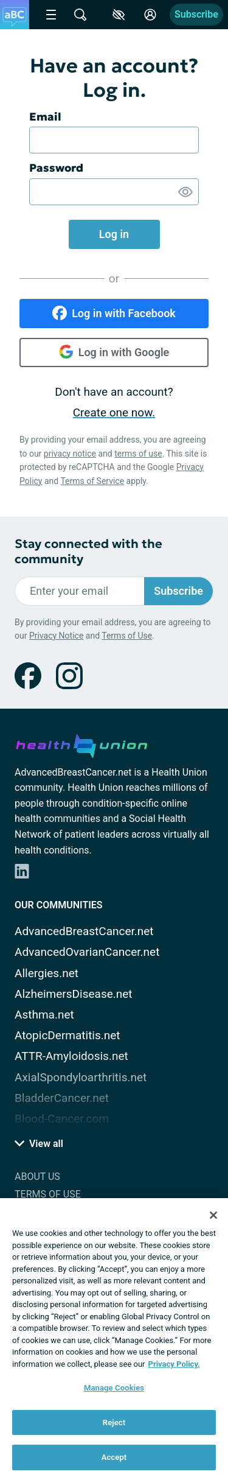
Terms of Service (92, 481)
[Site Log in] (150, 14)
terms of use (138, 453)
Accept (114, 1457)
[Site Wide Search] (80, 14)
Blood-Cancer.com (62, 1119)
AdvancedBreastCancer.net (84, 931)
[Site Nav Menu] (51, 14)
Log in (114, 234)
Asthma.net (44, 1015)
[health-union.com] (81, 744)
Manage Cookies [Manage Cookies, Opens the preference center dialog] (114, 1387)
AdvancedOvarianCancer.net (87, 952)
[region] (114, 1339)
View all (39, 1143)
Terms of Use (127, 635)
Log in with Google (114, 352)
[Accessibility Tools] (118, 14)
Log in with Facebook (114, 313)
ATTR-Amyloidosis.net (71, 1056)
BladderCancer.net (62, 1098)
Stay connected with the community (88, 551)
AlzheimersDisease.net (74, 994)
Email (45, 117)
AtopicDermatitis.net (67, 1035)
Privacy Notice (56, 635)
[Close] (213, 1215)
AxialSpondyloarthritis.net (81, 1077)
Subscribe (196, 14)
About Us (37, 1176)
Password (56, 168)
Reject (114, 1422)
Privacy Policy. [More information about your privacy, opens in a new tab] (174, 1364)
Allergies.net (46, 973)
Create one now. (114, 412)
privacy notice (70, 453)
